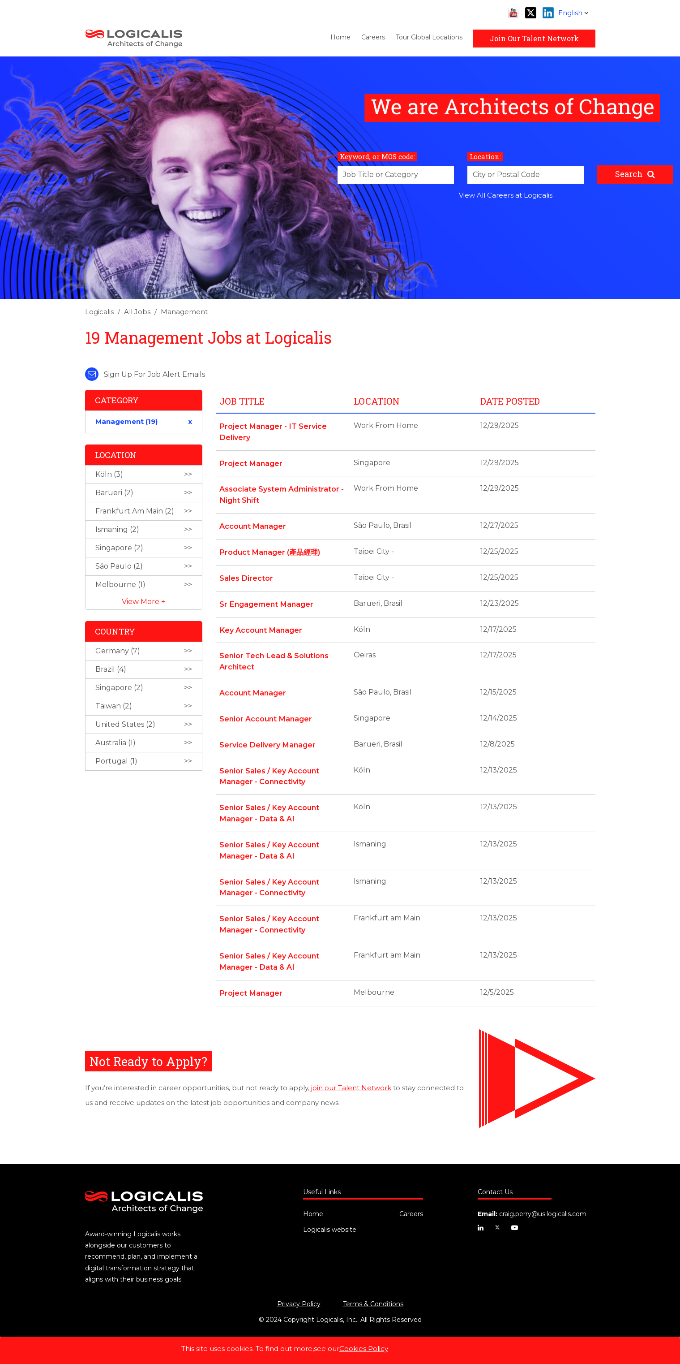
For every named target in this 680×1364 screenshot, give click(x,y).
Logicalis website (329, 1219)
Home (340, 37)
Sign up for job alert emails (145, 374)
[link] (340, 314)
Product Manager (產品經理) (269, 549)
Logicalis (99, 311)
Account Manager (252, 524)
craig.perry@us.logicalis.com (542, 1203)
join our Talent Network (351, 1077)
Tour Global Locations (429, 37)
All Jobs (137, 311)
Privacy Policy (299, 1293)
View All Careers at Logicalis (505, 195)
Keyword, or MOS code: (377, 156)
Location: (485, 156)
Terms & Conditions (373, 1293)
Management (184, 311)
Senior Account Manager (265, 713)
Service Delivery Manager (267, 739)
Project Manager (250, 462)
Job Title (242, 401)
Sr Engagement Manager (265, 600)
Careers (373, 37)
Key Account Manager (260, 626)
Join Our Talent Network (534, 38)
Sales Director (246, 575)
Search (629, 173)
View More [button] (141, 601)
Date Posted (510, 401)
